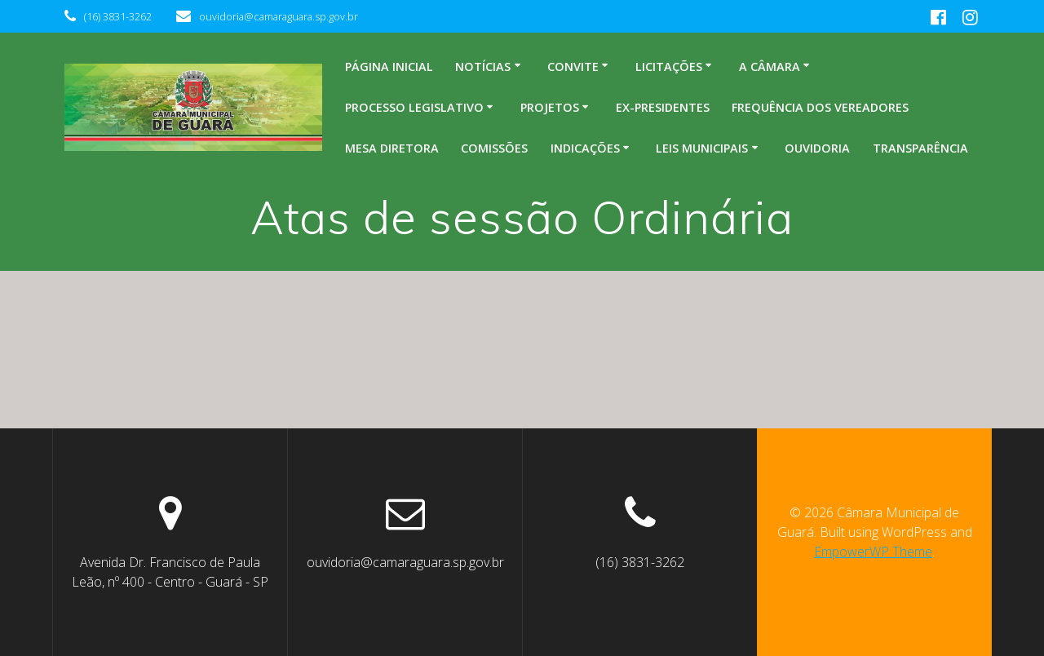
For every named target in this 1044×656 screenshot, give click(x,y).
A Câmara (769, 66)
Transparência (920, 148)
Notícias (483, 66)
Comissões (494, 148)
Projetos (549, 107)
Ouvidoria (817, 148)
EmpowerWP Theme (873, 552)
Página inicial (389, 66)
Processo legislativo (414, 107)
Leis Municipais (702, 148)
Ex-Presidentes (663, 107)
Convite (573, 66)
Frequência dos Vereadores (820, 107)
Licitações (668, 66)
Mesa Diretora (392, 148)
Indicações (585, 148)
